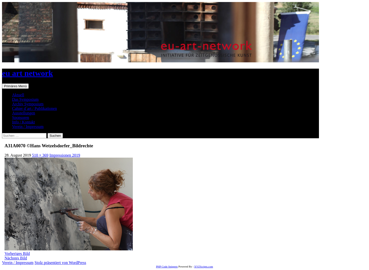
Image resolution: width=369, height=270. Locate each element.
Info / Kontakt (23, 122)
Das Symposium (25, 99)
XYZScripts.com (203, 266)
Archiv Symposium (28, 104)
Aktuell (18, 95)
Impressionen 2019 (64, 155)
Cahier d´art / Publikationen (34, 108)
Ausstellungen (23, 113)
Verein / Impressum (28, 126)
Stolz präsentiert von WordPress (60, 262)
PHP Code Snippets (167, 266)
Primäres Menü (15, 86)
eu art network (27, 73)
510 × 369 (40, 155)
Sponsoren (20, 117)
